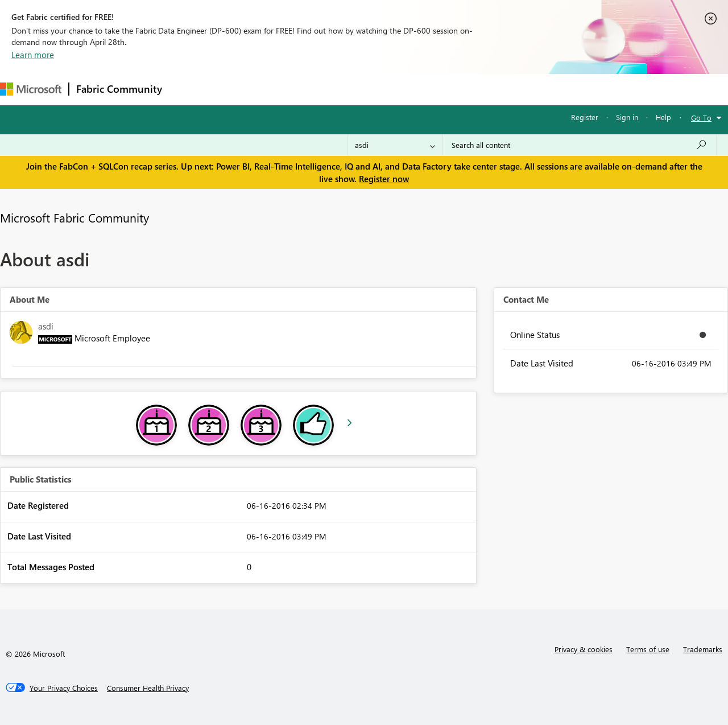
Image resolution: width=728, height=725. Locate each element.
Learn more (32, 54)
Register (584, 117)
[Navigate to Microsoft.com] (30, 89)
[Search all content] (579, 145)
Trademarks (702, 649)
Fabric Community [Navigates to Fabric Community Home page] (119, 89)
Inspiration (238, 89)
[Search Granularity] (395, 145)
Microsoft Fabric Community (74, 217)
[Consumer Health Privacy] (148, 688)
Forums (188, 89)
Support (478, 89)
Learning (430, 89)
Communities (335, 89)
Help (663, 117)
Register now (384, 178)
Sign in (627, 117)
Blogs (386, 89)
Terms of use (647, 649)
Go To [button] (701, 117)
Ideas (284, 89)
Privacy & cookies (584, 649)
